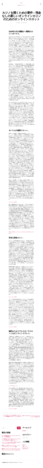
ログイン (24, 447)
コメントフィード (25, 450)
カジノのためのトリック (14, 387)
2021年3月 (24, 433)
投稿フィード (24, 449)
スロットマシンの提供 (13, 203)
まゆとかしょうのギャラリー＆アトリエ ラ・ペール (14, 465)
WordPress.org (25, 451)
